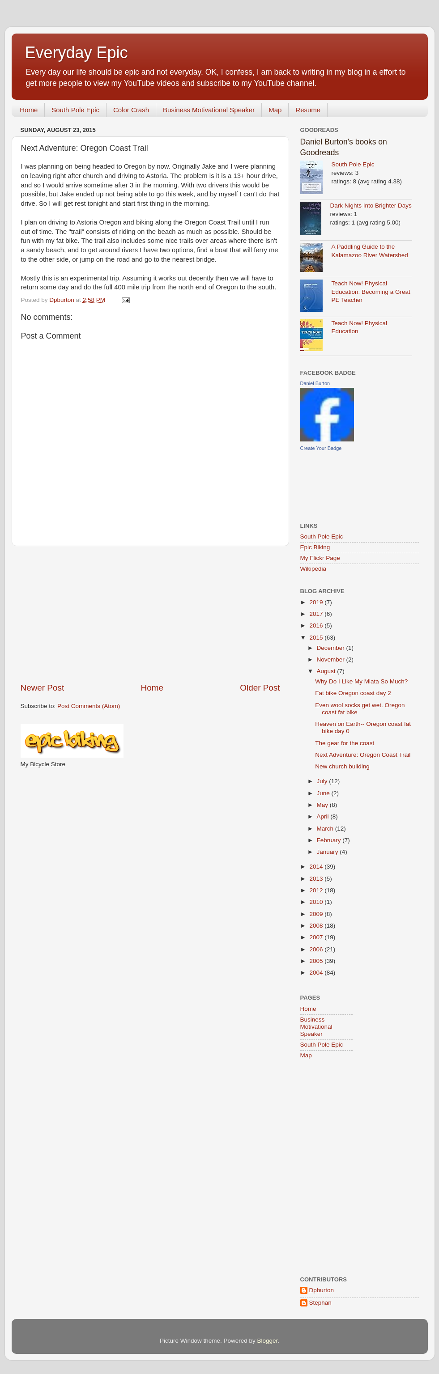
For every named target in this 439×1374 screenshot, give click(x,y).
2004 (316, 972)
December (331, 648)
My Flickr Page (320, 558)
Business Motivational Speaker (209, 110)
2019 (316, 602)
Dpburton (321, 1290)
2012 (316, 890)
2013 (316, 878)
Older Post (260, 687)
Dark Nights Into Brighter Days (371, 205)
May (323, 805)
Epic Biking (315, 547)
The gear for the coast (344, 743)
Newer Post (42, 687)
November (331, 659)
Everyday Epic (76, 52)
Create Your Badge (321, 448)
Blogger (267, 1340)
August (327, 671)
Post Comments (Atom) (88, 706)
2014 (316, 866)
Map (275, 110)
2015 (316, 637)
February (330, 840)
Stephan (320, 1302)
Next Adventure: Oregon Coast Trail (362, 754)
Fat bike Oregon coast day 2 (353, 693)
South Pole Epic (75, 110)
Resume (307, 110)
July (323, 781)
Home (29, 110)
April (324, 816)
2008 (316, 925)
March (326, 828)
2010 (316, 902)
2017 (316, 614)
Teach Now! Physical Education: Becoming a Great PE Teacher (371, 292)
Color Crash (131, 110)
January (328, 851)
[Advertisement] (150, 614)
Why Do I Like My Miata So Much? (361, 681)
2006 (316, 949)
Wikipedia (313, 568)
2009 (316, 914)
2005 (316, 961)
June (324, 793)
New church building (342, 766)
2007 (316, 937)
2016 (316, 625)
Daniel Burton (315, 383)
